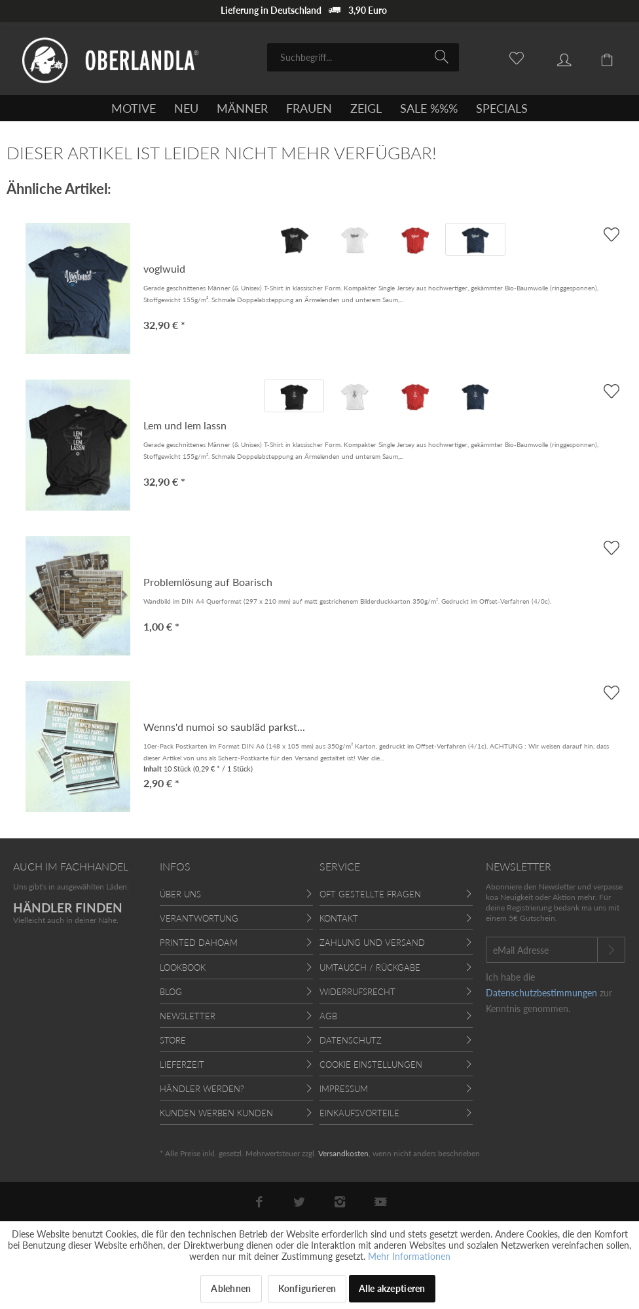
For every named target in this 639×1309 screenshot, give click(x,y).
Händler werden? (202, 1089)
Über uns (180, 894)
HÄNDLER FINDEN (67, 907)
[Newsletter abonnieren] (611, 950)
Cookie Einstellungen (371, 1064)
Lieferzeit (182, 1064)
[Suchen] (443, 56)
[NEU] (186, 108)
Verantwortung (199, 918)
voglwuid (164, 268)
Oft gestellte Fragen (370, 894)
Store (173, 1040)
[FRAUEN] (309, 108)
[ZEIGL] (366, 108)
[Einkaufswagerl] (599, 56)
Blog (171, 992)
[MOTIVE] (133, 108)
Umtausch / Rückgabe (370, 967)
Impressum (344, 1089)
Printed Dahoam (199, 942)
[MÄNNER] (242, 108)
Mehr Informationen (409, 1256)
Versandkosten (343, 1153)
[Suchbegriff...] (363, 57)
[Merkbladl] (509, 56)
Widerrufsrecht (357, 992)
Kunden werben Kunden (216, 1113)
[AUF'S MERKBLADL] (611, 234)
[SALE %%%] (429, 108)
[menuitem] (363, 57)
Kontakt (339, 918)
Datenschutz (351, 1040)
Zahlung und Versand (372, 942)
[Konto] (554, 56)
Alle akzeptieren (392, 1288)
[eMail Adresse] (542, 950)
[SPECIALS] (502, 108)
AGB (328, 1016)
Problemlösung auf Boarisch (207, 582)
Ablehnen (231, 1288)
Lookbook (183, 967)
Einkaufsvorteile (359, 1113)
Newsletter (187, 1016)
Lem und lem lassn (185, 425)
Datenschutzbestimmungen (541, 992)
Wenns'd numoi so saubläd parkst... (224, 726)
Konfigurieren (307, 1288)
